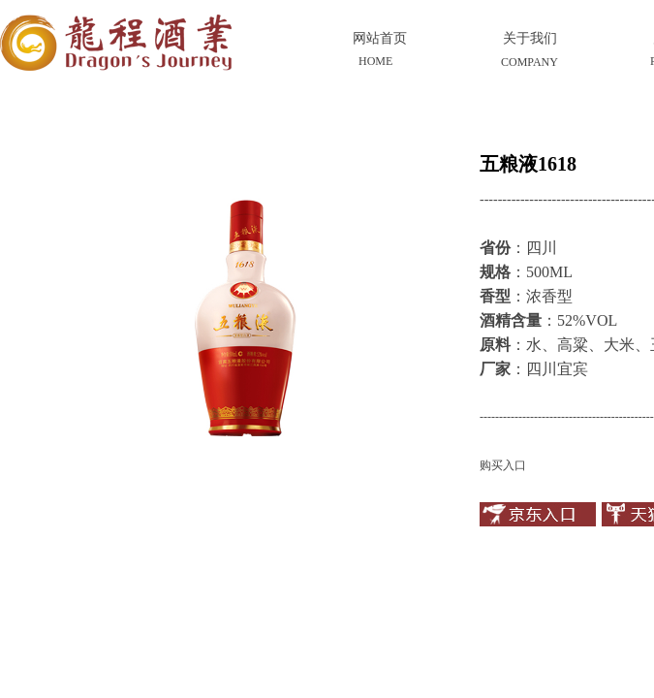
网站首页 (380, 38)
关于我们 (530, 38)
